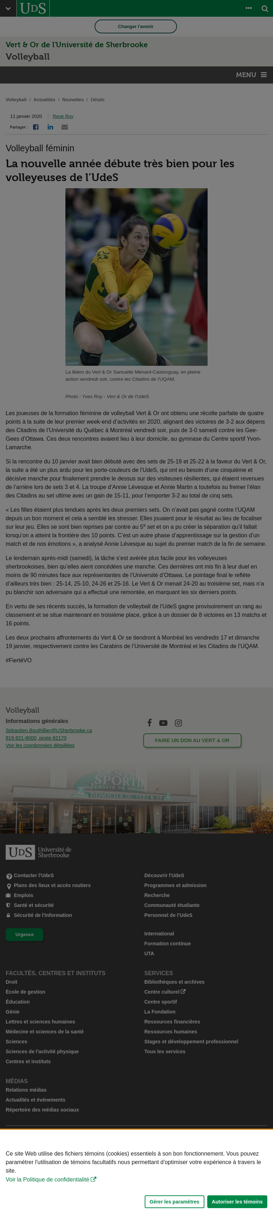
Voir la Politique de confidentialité (47, 1180)
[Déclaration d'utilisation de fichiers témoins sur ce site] (136, 1179)
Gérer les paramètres (174, 1202)
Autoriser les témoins (237, 1202)
